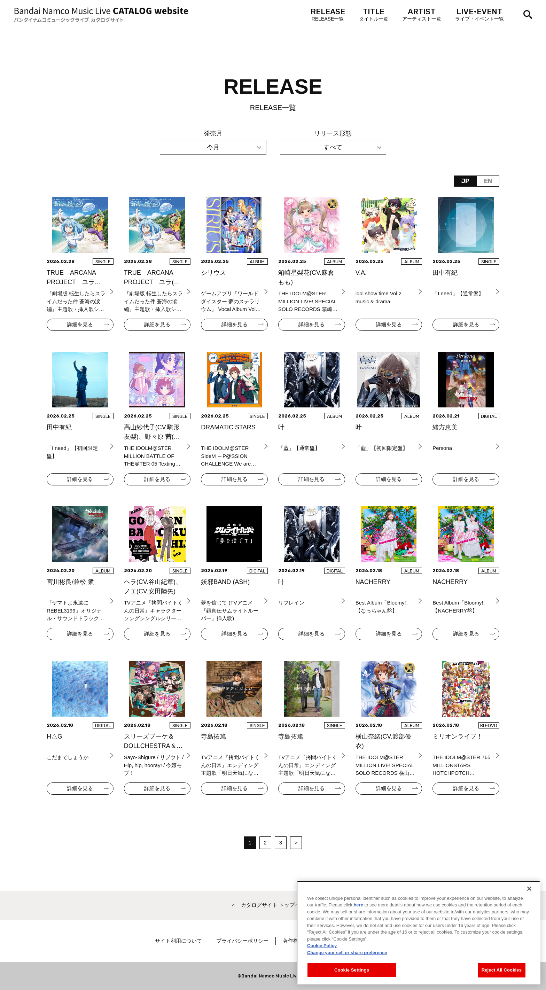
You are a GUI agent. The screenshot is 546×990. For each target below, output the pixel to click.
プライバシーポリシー (265, 941)
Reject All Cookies (502, 974)
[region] (418, 937)
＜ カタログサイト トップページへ (273, 905)
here (358, 909)
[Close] (529, 893)
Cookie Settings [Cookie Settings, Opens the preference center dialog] (351, 974)
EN (488, 181)
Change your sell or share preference (347, 957)
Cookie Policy (322, 950)
